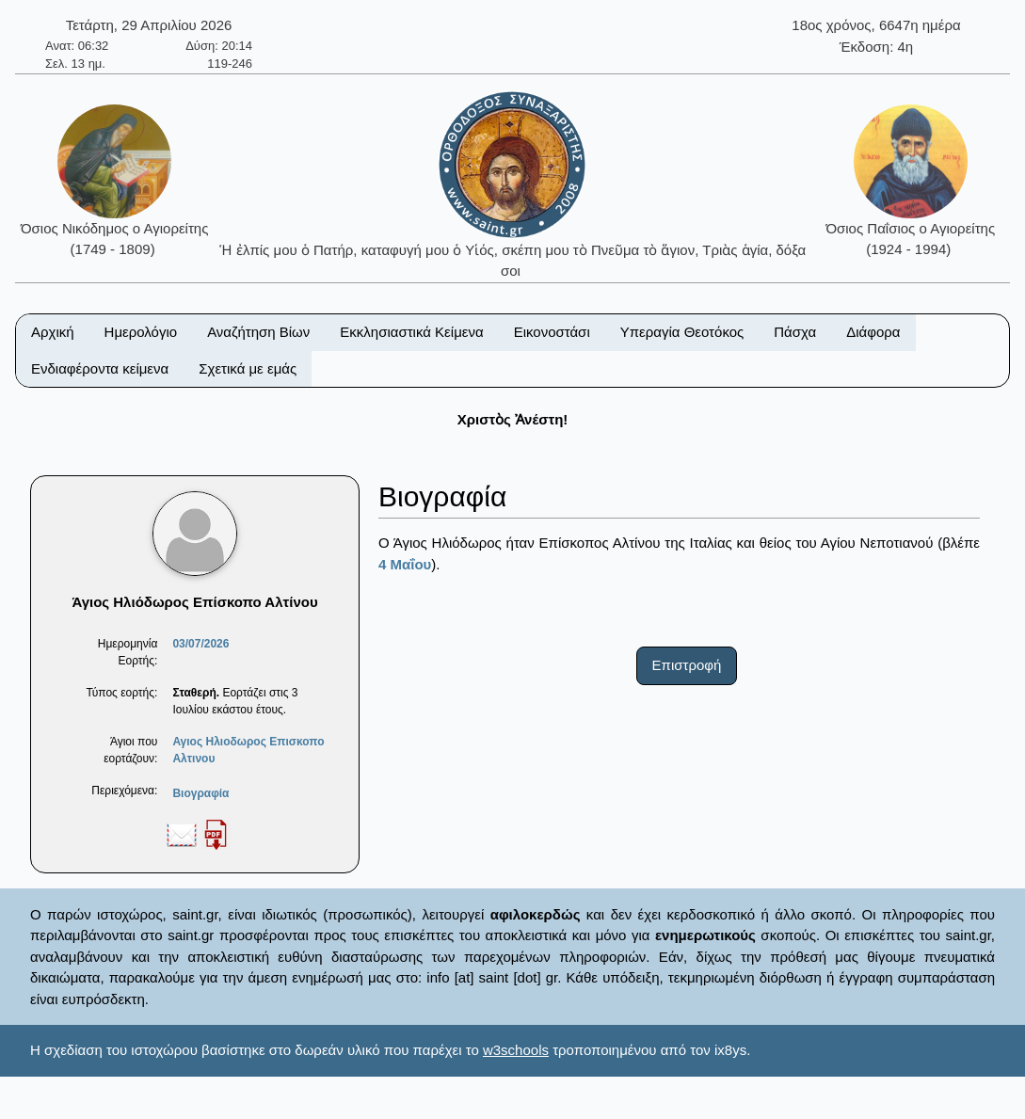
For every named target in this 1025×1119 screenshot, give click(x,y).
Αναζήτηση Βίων (258, 332)
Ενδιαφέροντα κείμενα (99, 368)
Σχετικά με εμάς (247, 368)
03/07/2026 (200, 643)
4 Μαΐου (404, 564)
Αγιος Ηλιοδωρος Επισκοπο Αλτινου (248, 750)
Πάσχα (795, 332)
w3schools (516, 1050)
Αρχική (52, 332)
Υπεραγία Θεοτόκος (682, 332)
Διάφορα (873, 332)
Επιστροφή (687, 665)
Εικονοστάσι (552, 332)
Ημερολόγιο (141, 332)
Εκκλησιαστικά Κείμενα (411, 332)
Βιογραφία (200, 793)
